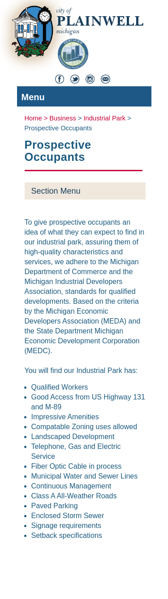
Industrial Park (105, 118)
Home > (37, 118)
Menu (82, 98)
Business (62, 118)
